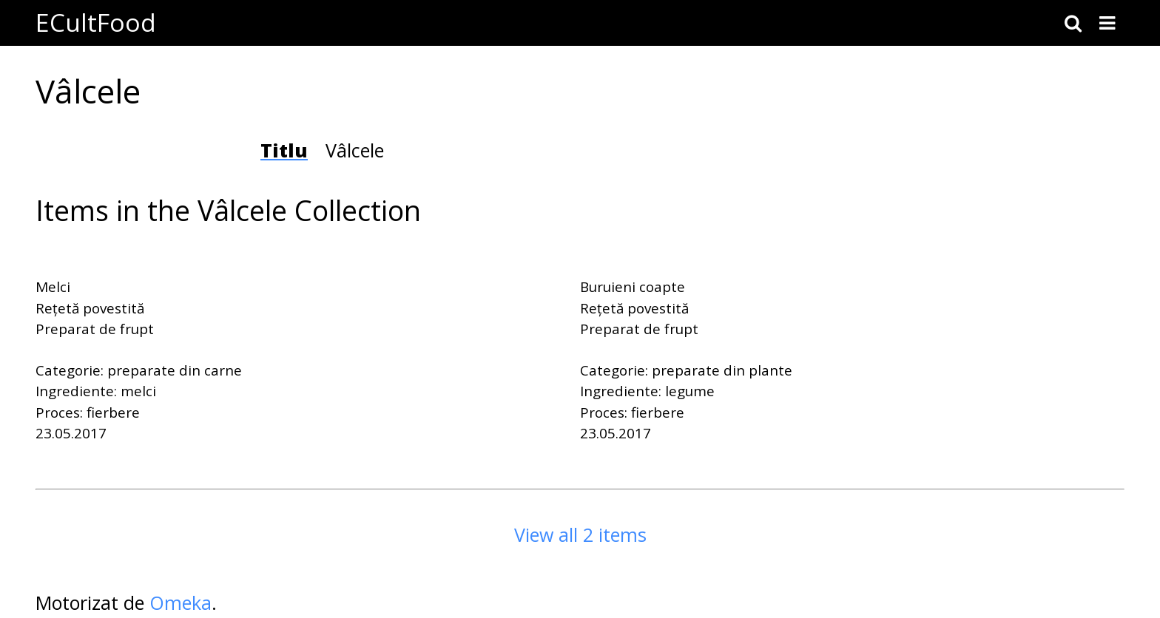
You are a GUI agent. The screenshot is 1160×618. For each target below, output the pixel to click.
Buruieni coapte (632, 286)
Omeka (180, 602)
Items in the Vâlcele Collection (228, 210)
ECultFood (96, 22)
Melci (53, 286)
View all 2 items (580, 534)
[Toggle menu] (1107, 23)
